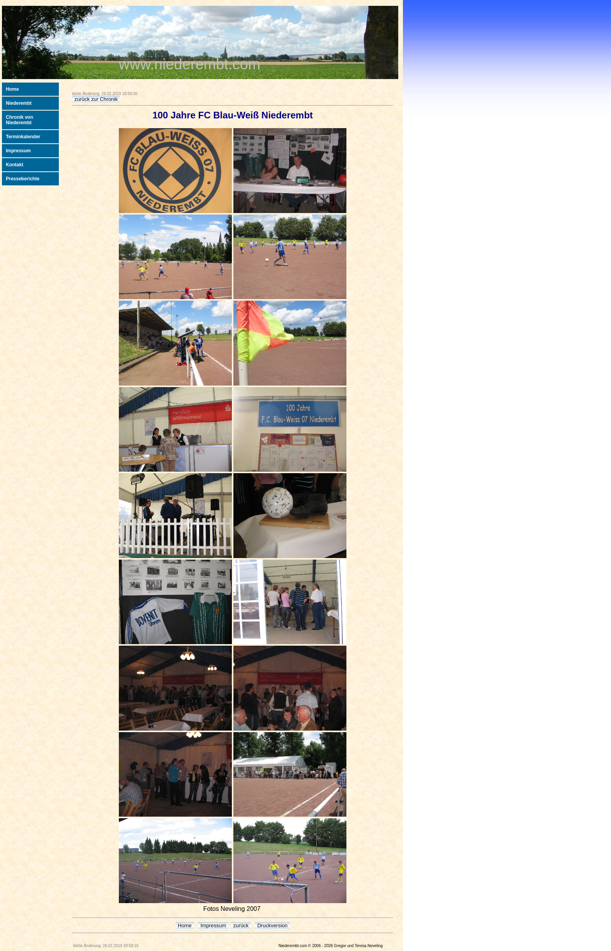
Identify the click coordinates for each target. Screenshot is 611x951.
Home (12, 89)
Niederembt (19, 103)
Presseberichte (22, 178)
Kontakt (14, 164)
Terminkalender (23, 136)
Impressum (18, 150)
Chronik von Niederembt (19, 119)
